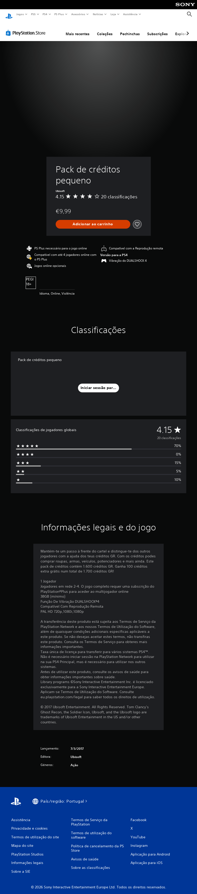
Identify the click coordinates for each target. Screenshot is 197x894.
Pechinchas (130, 29)
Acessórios (78, 14)
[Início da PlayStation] (9, 14)
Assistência (130, 14)
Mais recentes (78, 29)
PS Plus (59, 14)
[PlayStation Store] (26, 28)
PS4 (44, 14)
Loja (113, 14)
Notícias (98, 14)
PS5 (33, 14)
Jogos (20, 14)
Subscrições (157, 29)
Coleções (105, 29)
